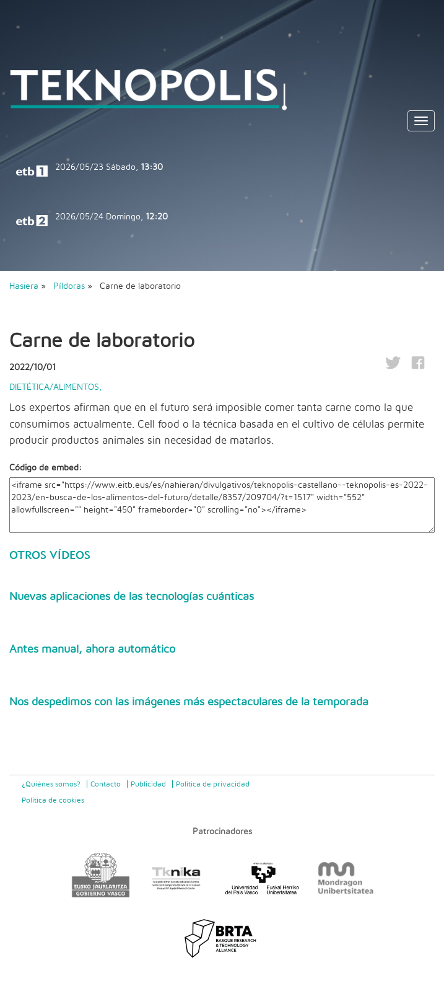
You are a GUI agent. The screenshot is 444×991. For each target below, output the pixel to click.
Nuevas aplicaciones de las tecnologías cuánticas (131, 596)
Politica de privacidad (213, 784)
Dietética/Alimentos (54, 387)
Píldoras (70, 286)
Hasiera (23, 286)
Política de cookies (53, 800)
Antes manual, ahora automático (92, 649)
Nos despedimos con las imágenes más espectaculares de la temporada (188, 702)
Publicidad (148, 784)
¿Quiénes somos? (51, 784)
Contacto (105, 784)
